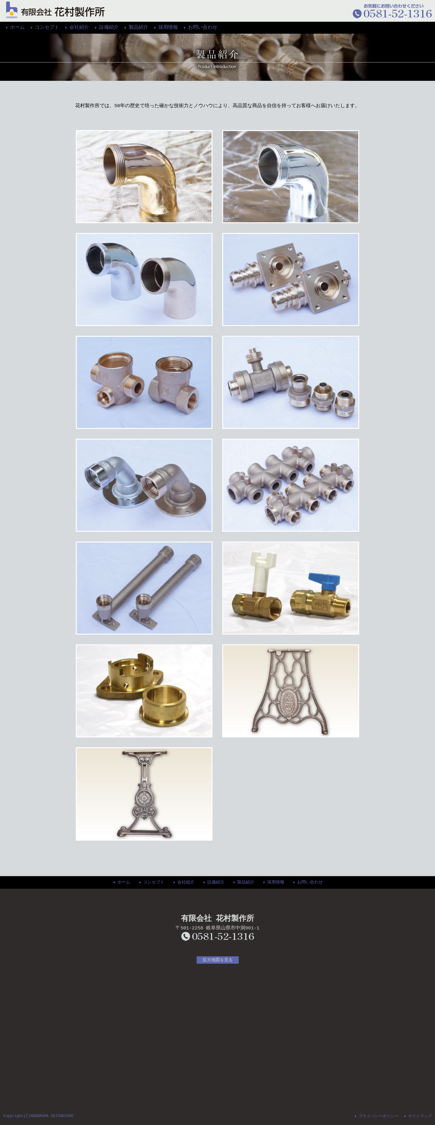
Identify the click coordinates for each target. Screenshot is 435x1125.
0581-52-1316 (217, 936)
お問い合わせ (202, 27)
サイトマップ (420, 1115)
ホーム (17, 27)
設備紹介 (109, 27)
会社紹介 (79, 27)
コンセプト (47, 27)
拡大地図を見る (218, 960)
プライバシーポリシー (378, 1115)
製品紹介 (138, 27)
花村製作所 (55, 10)
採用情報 (168, 27)
